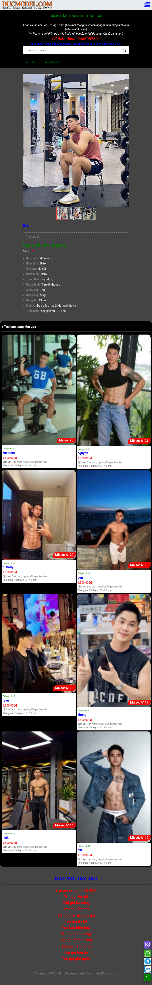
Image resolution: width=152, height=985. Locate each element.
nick (6, 838)
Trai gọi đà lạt (76, 921)
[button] (125, 77)
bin (80, 850)
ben (80, 577)
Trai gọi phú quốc (76, 958)
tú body (8, 567)
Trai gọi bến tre (76, 952)
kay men (9, 453)
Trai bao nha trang (76, 934)
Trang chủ (29, 62)
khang (82, 715)
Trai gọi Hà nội (9, 449)
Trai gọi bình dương (76, 940)
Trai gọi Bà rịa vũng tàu (76, 915)
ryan (6, 700)
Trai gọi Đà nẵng (76, 903)
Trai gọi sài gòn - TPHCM (76, 890)
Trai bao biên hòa (76, 927)
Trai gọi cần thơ (76, 909)
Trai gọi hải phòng (76, 946)
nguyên (83, 453)
